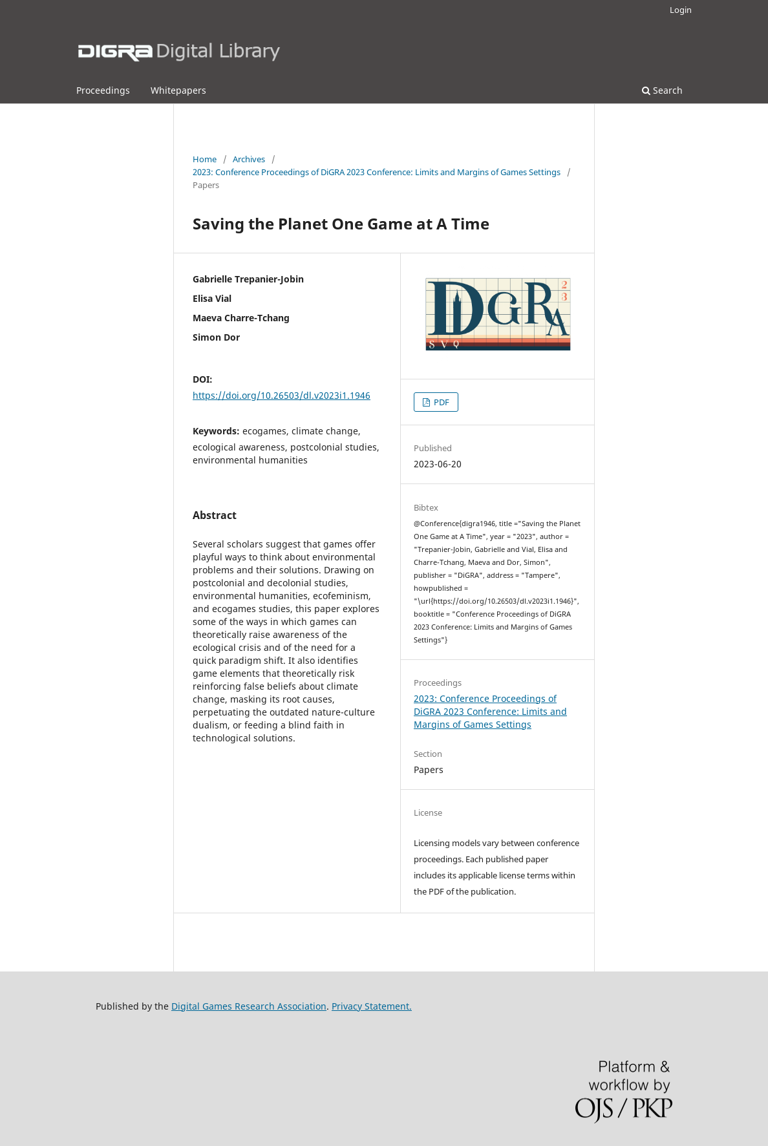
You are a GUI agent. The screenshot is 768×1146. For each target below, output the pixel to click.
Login (681, 10)
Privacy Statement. (372, 1006)
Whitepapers (178, 90)
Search (662, 90)
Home (205, 159)
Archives (249, 159)
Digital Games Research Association (248, 1006)
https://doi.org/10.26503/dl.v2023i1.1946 (281, 395)
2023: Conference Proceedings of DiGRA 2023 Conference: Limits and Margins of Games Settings (376, 172)
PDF (440, 402)
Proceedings (103, 90)
